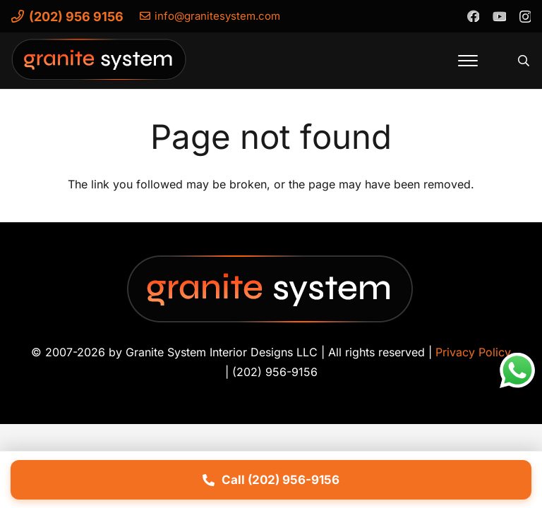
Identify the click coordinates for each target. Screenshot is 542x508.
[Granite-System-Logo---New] (99, 64)
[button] (468, 61)
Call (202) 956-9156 (271, 480)
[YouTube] (499, 15)
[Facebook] (472, 15)
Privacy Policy (473, 352)
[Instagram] (525, 16)
